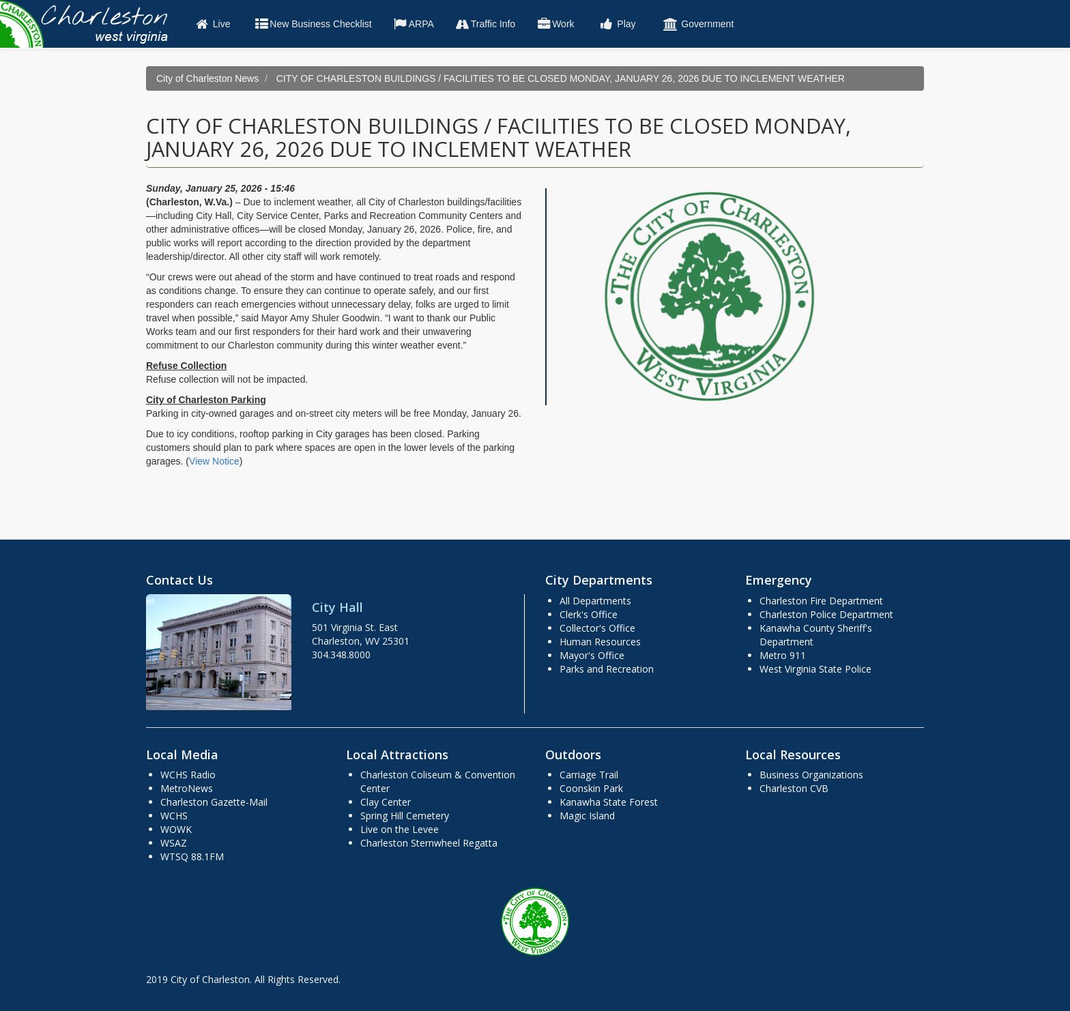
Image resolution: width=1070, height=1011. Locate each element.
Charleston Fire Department (821, 600)
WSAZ (173, 842)
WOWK (176, 829)
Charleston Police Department (826, 614)
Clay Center (385, 801)
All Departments (595, 600)
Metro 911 (783, 655)
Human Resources (600, 641)
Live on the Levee (399, 829)
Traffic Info (484, 23)
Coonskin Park (591, 788)
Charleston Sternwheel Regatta (428, 842)
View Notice (214, 461)
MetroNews (186, 788)
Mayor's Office (592, 655)
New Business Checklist (312, 23)
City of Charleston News (207, 78)
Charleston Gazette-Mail (214, 801)
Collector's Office (597, 627)
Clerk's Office (589, 614)
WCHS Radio (188, 774)
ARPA (413, 23)
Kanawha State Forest (609, 801)
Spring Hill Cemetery (404, 815)
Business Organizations (811, 774)
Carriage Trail (589, 774)
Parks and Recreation (607, 668)
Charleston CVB (794, 788)
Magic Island (587, 815)
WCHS (174, 815)
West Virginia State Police (815, 668)
